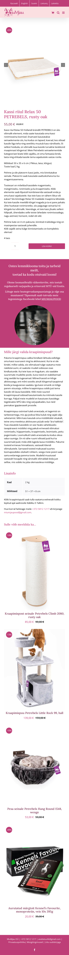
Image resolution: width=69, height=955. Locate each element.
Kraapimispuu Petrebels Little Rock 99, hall (34, 713)
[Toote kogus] (15, 246)
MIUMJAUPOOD (51, 299)
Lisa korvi (47, 246)
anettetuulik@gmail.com (49, 939)
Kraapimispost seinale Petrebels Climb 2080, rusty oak (34, 615)
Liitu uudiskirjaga (53, 942)
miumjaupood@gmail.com (17, 512)
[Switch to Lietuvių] (44, 3)
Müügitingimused (35, 942)
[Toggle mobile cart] (53, 12)
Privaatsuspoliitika (16, 942)
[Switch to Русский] (14, 3)
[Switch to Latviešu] (55, 3)
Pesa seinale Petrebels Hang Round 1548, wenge (34, 810)
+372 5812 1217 (40, 508)
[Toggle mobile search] (58, 12)
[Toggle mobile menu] (63, 12)
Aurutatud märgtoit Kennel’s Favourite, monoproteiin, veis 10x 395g (34, 909)
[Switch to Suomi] (34, 3)
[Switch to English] (24, 3)
